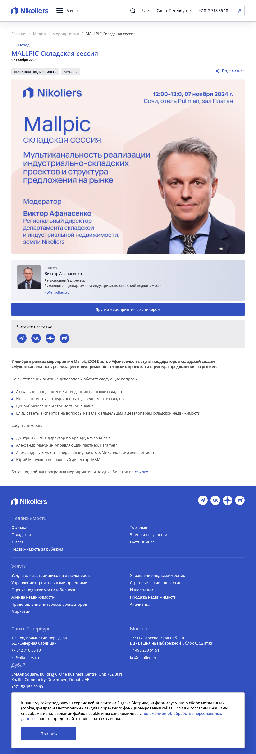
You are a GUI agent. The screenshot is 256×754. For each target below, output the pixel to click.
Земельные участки (148, 534)
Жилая (17, 542)
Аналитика (140, 604)
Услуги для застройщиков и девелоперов (50, 575)
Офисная (19, 527)
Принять (49, 733)
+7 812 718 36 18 (26, 650)
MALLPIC (71, 71)
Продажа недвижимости (153, 597)
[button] (67, 10)
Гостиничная (142, 542)
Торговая (138, 527)
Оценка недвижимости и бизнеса (43, 589)
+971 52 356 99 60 (27, 686)
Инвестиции (141, 589)
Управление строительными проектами (49, 582)
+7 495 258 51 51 (144, 650)
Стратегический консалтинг (156, 582)
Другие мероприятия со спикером (128, 309)
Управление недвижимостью (157, 575)
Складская (21, 534)
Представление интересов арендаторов (49, 604)
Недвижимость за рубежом (37, 549)
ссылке (141, 471)
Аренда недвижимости (33, 597)
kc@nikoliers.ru (57, 292)
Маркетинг (21, 611)
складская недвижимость (35, 71)
